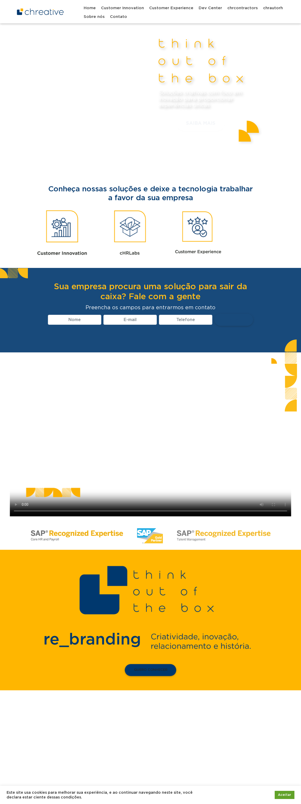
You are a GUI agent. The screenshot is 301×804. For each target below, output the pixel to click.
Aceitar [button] (284, 795)
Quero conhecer (150, 670)
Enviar (233, 319)
